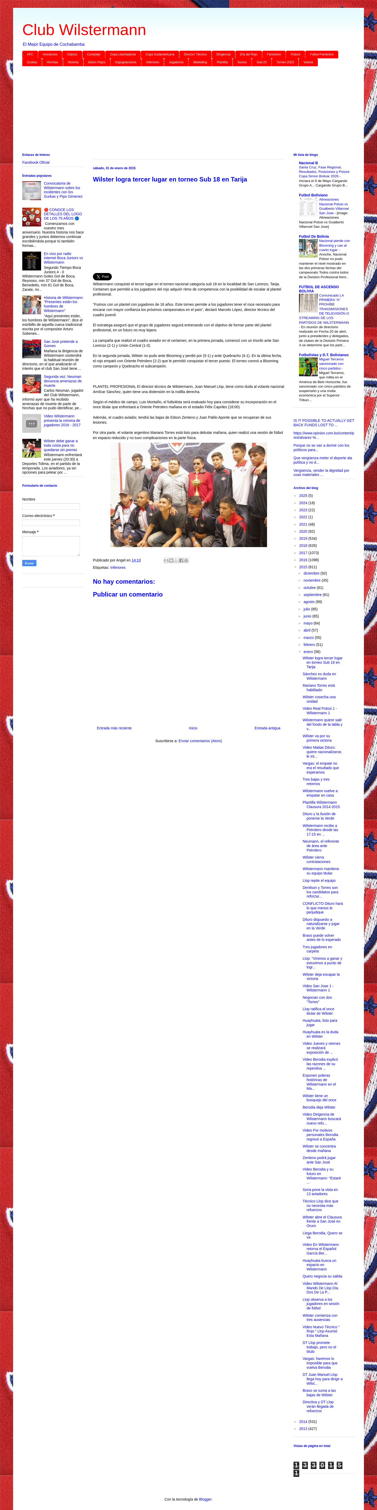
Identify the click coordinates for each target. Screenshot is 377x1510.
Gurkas (32, 62)
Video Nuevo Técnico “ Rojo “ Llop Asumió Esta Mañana (321, 1331)
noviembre (312, 580)
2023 (303, 510)
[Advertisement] (179, 110)
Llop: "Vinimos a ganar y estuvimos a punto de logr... (322, 962)
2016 (303, 560)
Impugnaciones (125, 62)
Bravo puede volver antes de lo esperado (322, 937)
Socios (242, 62)
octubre (310, 588)
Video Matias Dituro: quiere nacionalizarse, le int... (322, 751)
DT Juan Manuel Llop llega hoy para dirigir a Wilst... (323, 1379)
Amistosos (50, 54)
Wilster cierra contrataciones (316, 859)
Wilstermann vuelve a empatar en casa (320, 793)
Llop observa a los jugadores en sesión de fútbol (321, 1303)
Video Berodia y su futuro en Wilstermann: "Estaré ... (322, 1175)
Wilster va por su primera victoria (317, 738)
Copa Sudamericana (160, 54)
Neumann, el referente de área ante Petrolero (321, 845)
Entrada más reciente (114, 728)
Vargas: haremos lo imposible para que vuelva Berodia (320, 1363)
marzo (309, 637)
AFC (30, 54)
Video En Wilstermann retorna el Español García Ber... (321, 1249)
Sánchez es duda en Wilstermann (319, 676)
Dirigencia (223, 54)
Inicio (193, 728)
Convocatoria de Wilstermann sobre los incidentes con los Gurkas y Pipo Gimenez (63, 189)
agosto (309, 602)
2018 (303, 545)
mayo (308, 623)
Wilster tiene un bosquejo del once (319, 1098)
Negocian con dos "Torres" (317, 999)
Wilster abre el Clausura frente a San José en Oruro (322, 1221)
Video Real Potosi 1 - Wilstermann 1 (320, 710)
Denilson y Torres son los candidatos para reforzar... (320, 892)
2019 (303, 538)
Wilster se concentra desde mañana (319, 1148)
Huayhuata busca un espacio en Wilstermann (319, 1264)
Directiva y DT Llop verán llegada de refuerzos (318, 1406)
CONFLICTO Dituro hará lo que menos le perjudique (323, 908)
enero (308, 652)
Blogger (205, 1499)
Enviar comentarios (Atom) (200, 741)
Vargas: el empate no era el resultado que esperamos (321, 767)
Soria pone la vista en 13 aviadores (320, 1192)
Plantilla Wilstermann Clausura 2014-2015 (321, 804)
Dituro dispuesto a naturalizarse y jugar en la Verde (321, 923)
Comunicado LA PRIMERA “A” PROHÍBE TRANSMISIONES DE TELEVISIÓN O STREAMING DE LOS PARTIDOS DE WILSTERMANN (324, 309)
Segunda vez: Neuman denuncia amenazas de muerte (63, 381)
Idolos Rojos (97, 62)
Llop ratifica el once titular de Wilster (318, 1011)
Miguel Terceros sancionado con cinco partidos (331, 363)
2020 (303, 531)
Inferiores (152, 62)
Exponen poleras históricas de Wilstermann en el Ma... (319, 1082)
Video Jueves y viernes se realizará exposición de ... (321, 1047)
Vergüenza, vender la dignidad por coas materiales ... (321, 472)
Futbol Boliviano (313, 195)
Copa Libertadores (123, 54)
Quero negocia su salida (322, 1276)
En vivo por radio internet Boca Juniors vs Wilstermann (63, 258)
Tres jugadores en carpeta (317, 949)
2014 (303, 1422)
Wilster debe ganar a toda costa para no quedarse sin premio (61, 445)
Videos (308, 62)
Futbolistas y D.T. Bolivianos (324, 355)
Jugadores (176, 62)
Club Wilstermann (84, 29)
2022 (303, 517)
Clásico (72, 54)
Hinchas (52, 62)
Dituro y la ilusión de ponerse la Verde (319, 816)
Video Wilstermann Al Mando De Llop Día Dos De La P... (320, 1288)
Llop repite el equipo (319, 880)
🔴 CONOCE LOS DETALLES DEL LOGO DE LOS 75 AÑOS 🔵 (63, 214)
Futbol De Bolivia (314, 236)
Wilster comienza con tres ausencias (320, 1317)
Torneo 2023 (285, 62)
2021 (303, 524)
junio (307, 616)
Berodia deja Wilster (319, 1107)
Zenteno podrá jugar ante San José (319, 1160)
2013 (303, 1429)
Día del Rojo (248, 54)
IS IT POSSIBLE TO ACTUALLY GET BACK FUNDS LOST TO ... (323, 422)
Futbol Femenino (322, 54)
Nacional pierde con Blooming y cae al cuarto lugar (334, 245)
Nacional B (308, 163)
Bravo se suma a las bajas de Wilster (319, 1392)
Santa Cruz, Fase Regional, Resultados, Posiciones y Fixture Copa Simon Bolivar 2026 (324, 171)
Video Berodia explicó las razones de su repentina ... (320, 1063)
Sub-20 (262, 62)
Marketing (200, 62)
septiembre (313, 595)
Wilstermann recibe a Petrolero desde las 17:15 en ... (320, 830)
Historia (73, 62)
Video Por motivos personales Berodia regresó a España (320, 1134)
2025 (303, 495)
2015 (303, 567)
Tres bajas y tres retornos (316, 781)
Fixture (295, 54)
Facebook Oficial (35, 162)
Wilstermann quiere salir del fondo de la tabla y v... (322, 724)
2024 (303, 503)
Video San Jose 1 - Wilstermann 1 (318, 988)
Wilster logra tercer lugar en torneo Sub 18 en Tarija (323, 662)
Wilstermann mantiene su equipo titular (321, 871)
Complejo (94, 54)
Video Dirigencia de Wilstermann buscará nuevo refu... (322, 1118)
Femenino (274, 54)
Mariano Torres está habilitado (319, 687)
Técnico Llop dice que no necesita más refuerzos (320, 1205)
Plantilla (222, 62)
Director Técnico (195, 54)
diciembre (311, 573)
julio (307, 609)
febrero (309, 645)
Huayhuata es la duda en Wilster (320, 1034)
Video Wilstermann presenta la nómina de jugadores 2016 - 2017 (62, 420)
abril (307, 630)
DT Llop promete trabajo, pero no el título (319, 1347)
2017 (303, 553)
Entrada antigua (267, 728)
